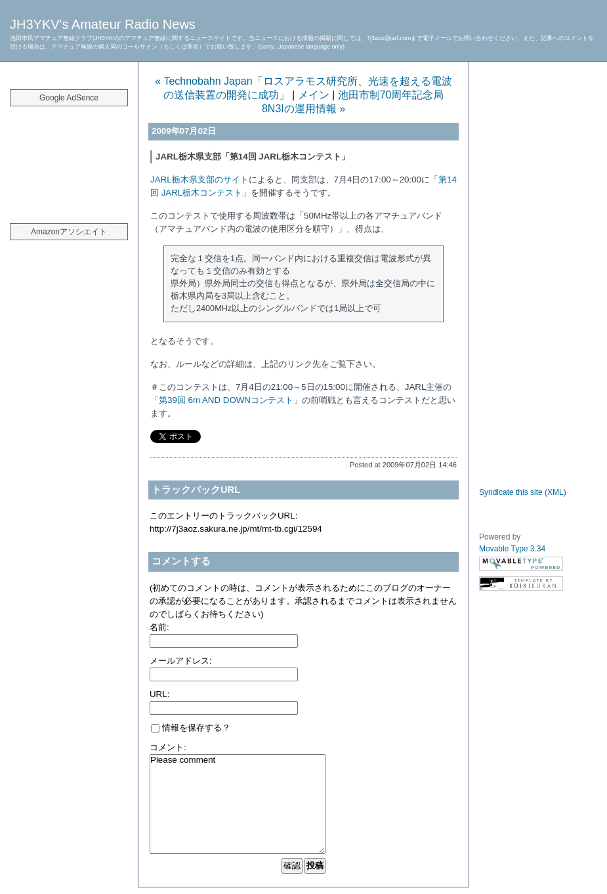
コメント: (168, 747)
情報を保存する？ (190, 728)
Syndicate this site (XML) (522, 492)
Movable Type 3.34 (512, 548)
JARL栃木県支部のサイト (199, 179)
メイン (313, 94)
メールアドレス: (181, 661)
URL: (159, 694)
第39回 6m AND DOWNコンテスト (226, 400)
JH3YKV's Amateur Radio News (103, 24)
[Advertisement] (69, 157)
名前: (159, 627)
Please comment (237, 804)
